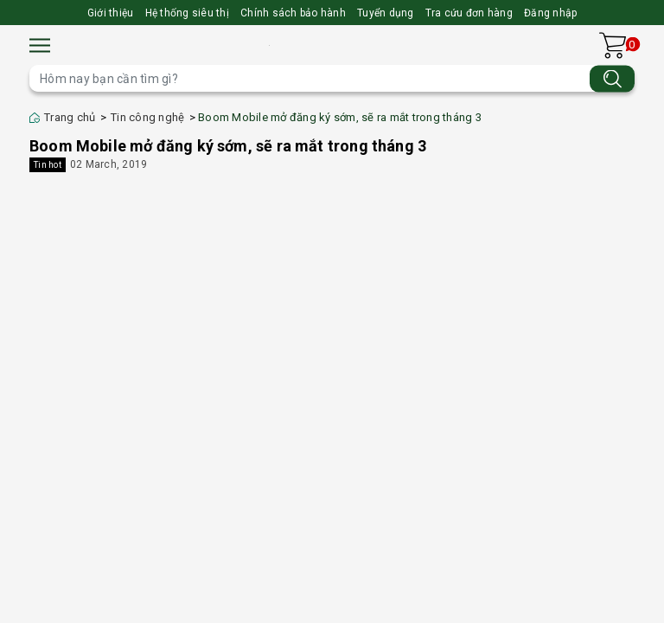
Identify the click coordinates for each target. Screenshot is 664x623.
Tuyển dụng (385, 13)
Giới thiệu (110, 13)
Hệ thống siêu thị (187, 13)
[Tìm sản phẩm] (332, 78)
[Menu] (39, 45)
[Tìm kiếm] (612, 78)
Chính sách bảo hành (293, 13)
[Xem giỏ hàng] (612, 45)
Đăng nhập (550, 13)
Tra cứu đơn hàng (469, 13)
